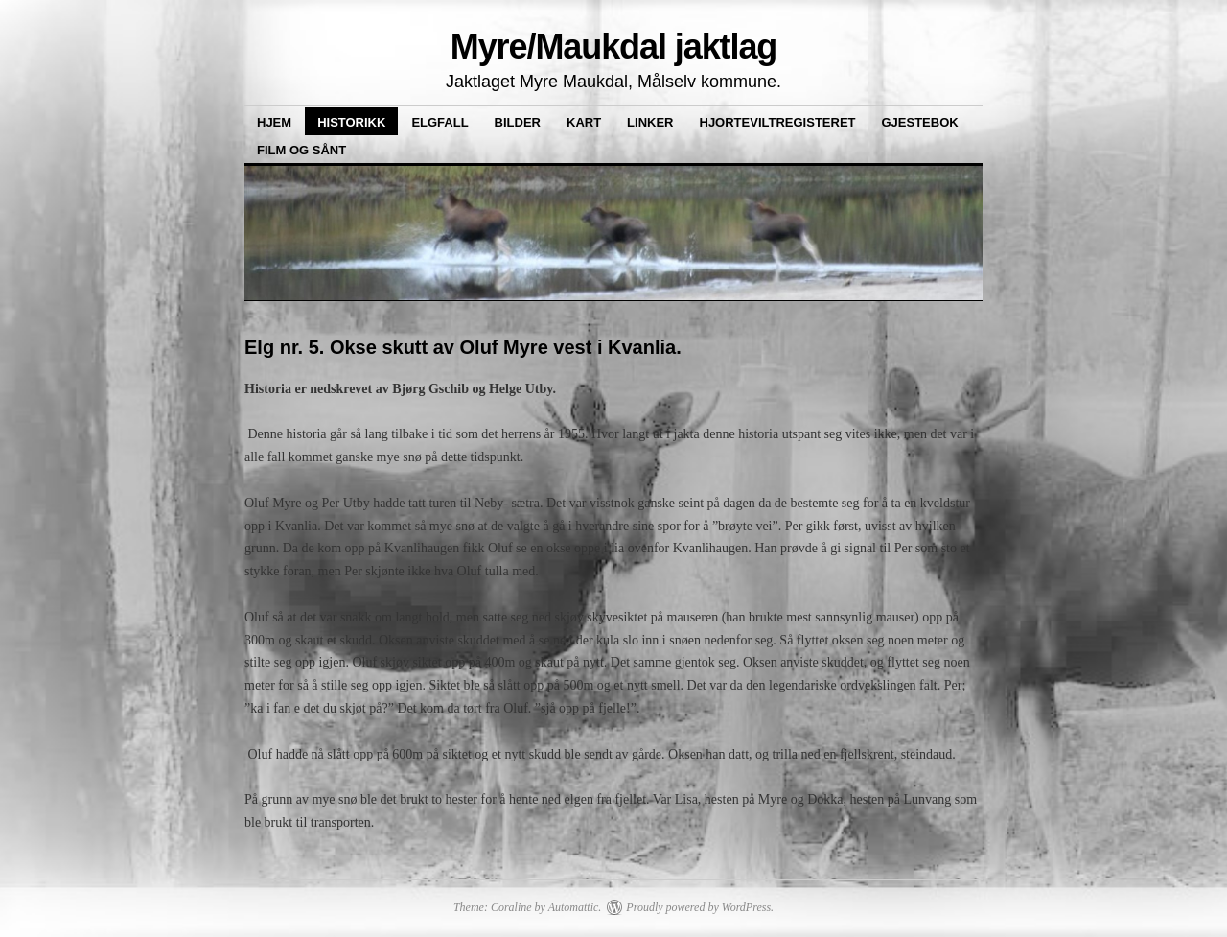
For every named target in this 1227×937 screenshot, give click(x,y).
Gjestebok (920, 122)
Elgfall (439, 122)
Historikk (351, 122)
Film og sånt (301, 150)
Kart (584, 122)
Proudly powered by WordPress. (700, 907)
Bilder (518, 122)
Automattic (573, 907)
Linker (650, 122)
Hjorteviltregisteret (778, 122)
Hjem (274, 122)
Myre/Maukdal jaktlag (614, 46)
